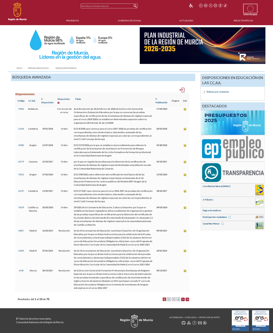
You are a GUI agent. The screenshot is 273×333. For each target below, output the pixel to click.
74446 (21, 109)
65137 (21, 191)
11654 (21, 128)
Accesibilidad (176, 317)
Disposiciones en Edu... (39, 68)
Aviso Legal (191, 317)
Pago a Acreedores (212, 210)
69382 (21, 145)
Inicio (19, 68)
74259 (21, 207)
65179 (21, 161)
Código (21, 100)
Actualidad (186, 20)
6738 (21, 270)
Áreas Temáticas (243, 20)
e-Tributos (208, 199)
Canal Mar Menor (214, 223)
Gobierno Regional (129, 20)
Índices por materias (66, 68)
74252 (21, 174)
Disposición (64, 99)
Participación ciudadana (217, 217)
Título (78, 99)
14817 (21, 230)
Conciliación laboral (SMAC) (217, 186)
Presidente (72, 20)
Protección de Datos (209, 317)
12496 (21, 250)
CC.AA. (32, 100)
